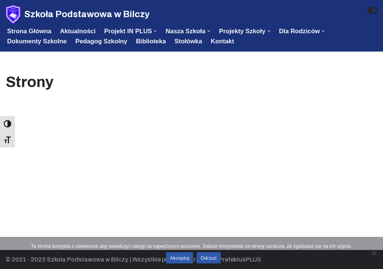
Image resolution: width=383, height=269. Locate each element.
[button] (155, 31)
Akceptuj (179, 258)
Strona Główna (29, 31)
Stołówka (188, 41)
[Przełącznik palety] (372, 10)
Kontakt (222, 41)
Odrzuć (208, 258)
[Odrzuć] (373, 253)
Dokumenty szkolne (37, 41)
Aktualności (77, 31)
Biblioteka (151, 41)
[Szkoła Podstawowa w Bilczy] (78, 14)
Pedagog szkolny (101, 41)
